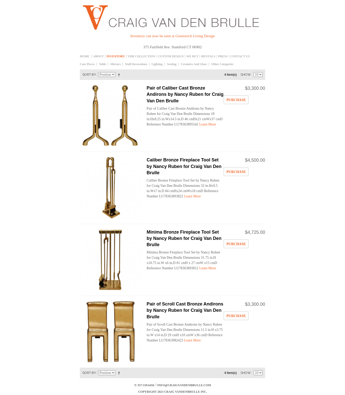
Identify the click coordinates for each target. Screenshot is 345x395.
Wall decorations (136, 64)
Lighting (157, 64)
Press (222, 56)
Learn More (207, 124)
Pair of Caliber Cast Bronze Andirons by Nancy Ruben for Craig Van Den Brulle (185, 94)
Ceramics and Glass (194, 64)
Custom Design (171, 56)
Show (245, 74)
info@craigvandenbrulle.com (184, 385)
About (98, 56)
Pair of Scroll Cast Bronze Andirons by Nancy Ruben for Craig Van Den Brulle (185, 310)
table (102, 64)
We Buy (192, 56)
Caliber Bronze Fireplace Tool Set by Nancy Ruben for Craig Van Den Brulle (184, 166)
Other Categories (222, 64)
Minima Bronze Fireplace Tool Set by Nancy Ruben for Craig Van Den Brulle (184, 238)
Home (84, 56)
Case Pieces (87, 64)
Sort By (89, 74)
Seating (172, 64)
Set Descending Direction (120, 74)
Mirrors (115, 64)
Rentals (208, 56)
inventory (116, 56)
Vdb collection (141, 56)
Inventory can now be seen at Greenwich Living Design (172, 36)
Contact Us (240, 56)
